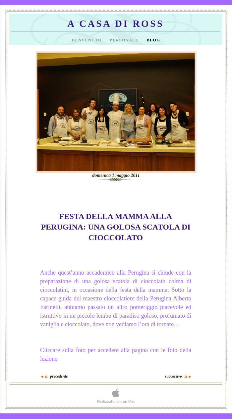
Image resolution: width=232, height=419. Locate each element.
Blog (153, 40)
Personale (125, 40)
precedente (59, 376)
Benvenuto (87, 40)
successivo (173, 376)
